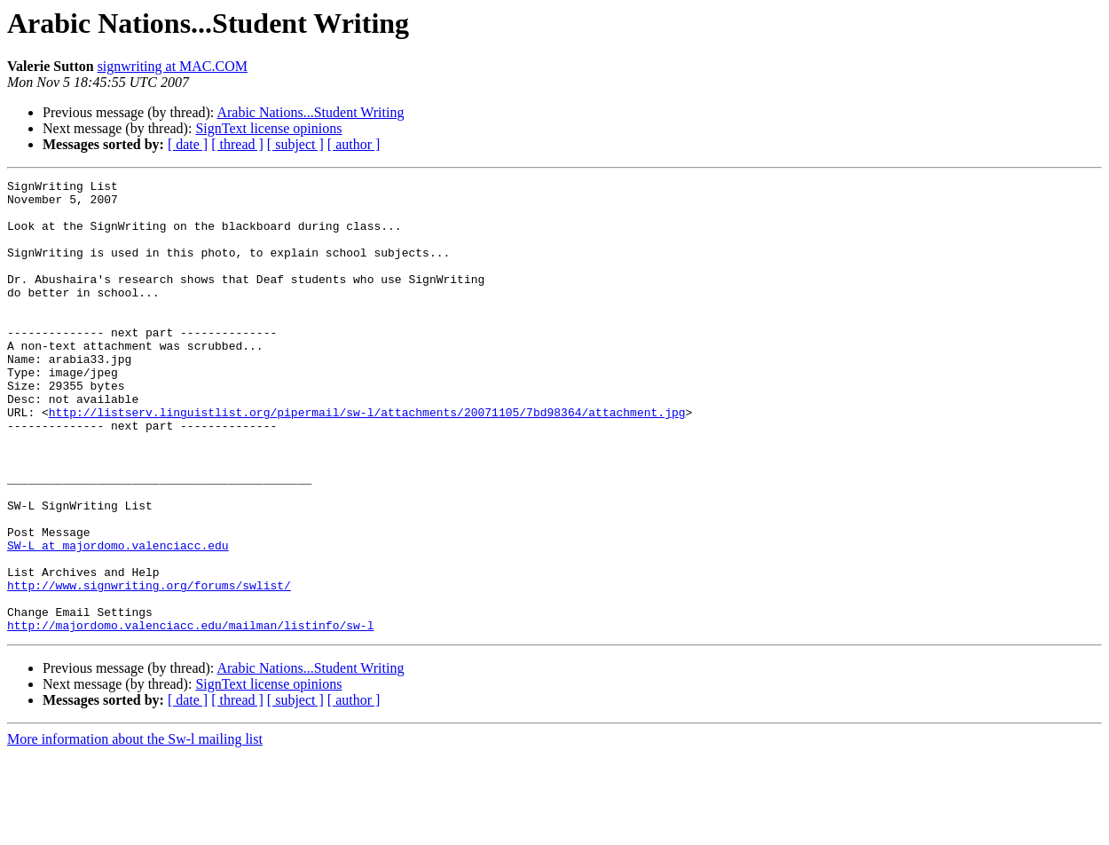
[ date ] (188, 144)
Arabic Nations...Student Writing (310, 112)
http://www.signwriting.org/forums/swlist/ (149, 667)
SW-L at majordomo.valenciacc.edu (118, 620)
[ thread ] (237, 144)
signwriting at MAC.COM (173, 66)
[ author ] (354, 144)
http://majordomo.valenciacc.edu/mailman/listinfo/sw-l (190, 715)
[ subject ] (295, 144)
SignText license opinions (268, 128)
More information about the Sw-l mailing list (135, 829)
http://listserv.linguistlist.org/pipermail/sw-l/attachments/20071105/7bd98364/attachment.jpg (367, 460)
